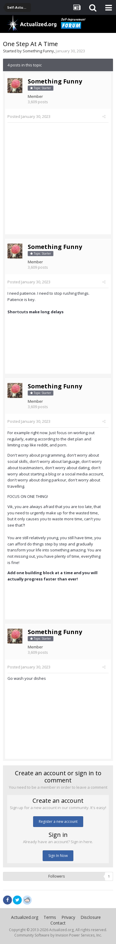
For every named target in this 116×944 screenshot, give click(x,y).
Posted (28, 116)
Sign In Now (58, 855)
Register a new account (58, 821)
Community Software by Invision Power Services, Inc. (58, 935)
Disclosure (91, 917)
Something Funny (38, 51)
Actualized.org (24, 917)
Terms (50, 917)
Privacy (68, 917)
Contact (58, 923)
